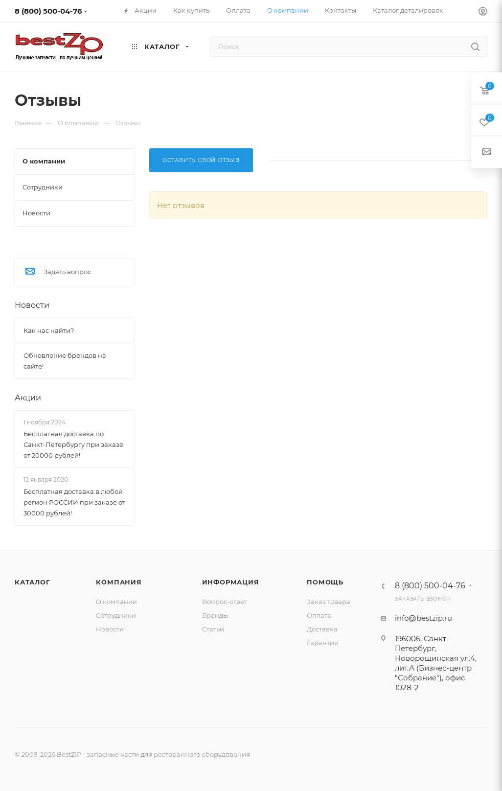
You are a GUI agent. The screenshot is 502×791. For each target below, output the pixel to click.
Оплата (319, 615)
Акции (28, 397)
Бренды (215, 615)
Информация (230, 582)
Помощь (325, 582)
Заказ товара (328, 601)
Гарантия (322, 643)
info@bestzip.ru (423, 618)
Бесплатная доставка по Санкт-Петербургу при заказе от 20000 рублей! (73, 444)
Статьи (213, 629)
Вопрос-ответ (224, 601)
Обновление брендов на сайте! (64, 360)
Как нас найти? (48, 330)
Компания (118, 582)
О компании (116, 601)
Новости (32, 305)
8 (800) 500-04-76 (48, 11)
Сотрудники (116, 615)
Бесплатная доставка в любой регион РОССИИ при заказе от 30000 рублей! (74, 502)
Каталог (32, 582)
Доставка (322, 629)
